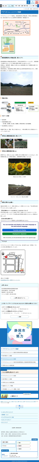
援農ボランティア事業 (8, 385)
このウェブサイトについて (7, 412)
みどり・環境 (17, 401)
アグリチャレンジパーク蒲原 (10, 349)
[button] (28, 2)
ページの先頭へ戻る (19, 406)
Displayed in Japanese (19, 233)
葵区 (20, 442)
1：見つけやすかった (7, 313)
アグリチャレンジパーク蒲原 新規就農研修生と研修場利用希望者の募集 (19, 362)
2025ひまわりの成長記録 (8, 365)
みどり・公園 (22, 401)
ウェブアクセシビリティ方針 (8, 417)
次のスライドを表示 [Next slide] (38, 5)
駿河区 (20, 445)
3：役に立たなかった (23, 308)
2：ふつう (14, 308)
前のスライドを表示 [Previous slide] (1, 5)
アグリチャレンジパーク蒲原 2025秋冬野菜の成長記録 (15, 352)
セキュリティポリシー (6, 419)
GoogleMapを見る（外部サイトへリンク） (10, 280)
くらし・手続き (11, 401)
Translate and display (19, 230)
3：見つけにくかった (26, 313)
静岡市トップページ (4, 401)
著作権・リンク (5, 414)
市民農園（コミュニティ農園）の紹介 (11, 389)
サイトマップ (4, 422)
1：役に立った (6, 308)
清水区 (20, 448)
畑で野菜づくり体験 (7, 355)
